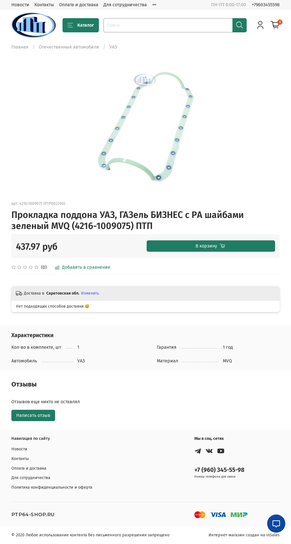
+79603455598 (266, 4)
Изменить (90, 293)
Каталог (80, 25)
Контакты (44, 4)
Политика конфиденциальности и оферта (51, 487)
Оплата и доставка (78, 4)
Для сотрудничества (125, 4)
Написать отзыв (33, 415)
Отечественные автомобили (69, 47)
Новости (20, 4)
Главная (19, 47)
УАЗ (113, 47)
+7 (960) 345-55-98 (219, 470)
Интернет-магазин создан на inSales (244, 535)
